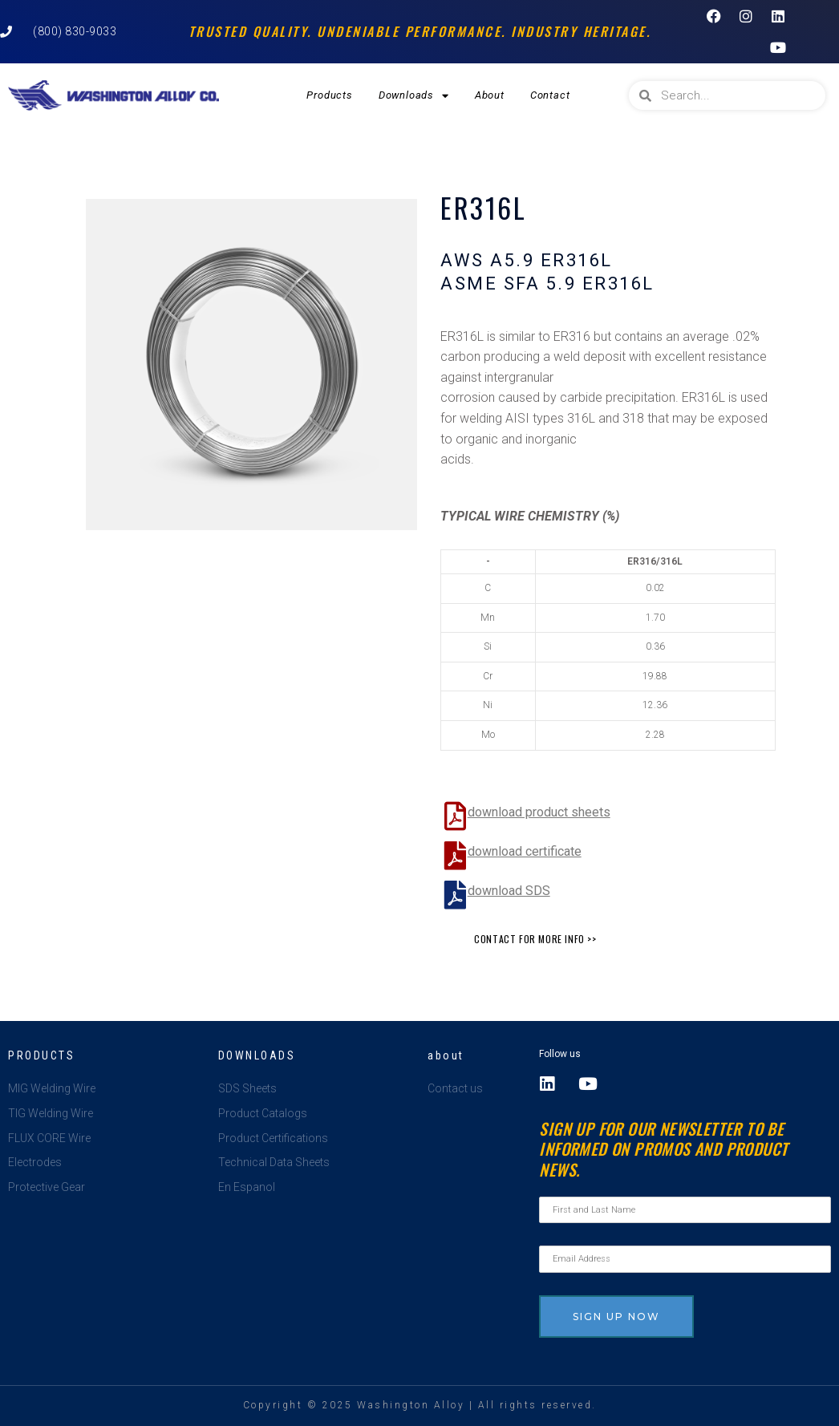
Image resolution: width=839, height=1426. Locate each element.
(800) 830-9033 (74, 31)
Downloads (414, 96)
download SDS (509, 890)
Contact (550, 95)
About (490, 95)
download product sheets (539, 812)
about (446, 1055)
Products (329, 95)
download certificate (525, 851)
